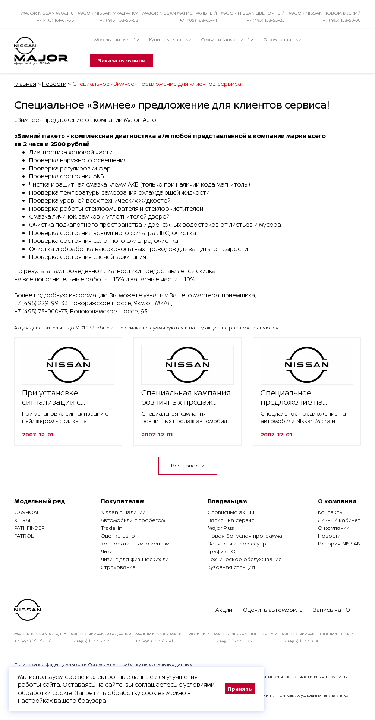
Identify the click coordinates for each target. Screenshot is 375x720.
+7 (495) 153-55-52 (119, 20)
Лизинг (109, 551)
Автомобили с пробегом (133, 519)
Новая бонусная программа (245, 535)
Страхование (118, 566)
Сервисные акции (231, 512)
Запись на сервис (231, 519)
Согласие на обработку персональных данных (140, 664)
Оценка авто (118, 535)
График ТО (222, 551)
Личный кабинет (339, 519)
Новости (54, 84)
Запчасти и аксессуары (239, 543)
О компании (282, 40)
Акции (223, 610)
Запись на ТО (331, 610)
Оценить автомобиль (272, 610)
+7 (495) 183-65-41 (198, 20)
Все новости (187, 465)
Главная (25, 84)
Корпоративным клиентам (135, 543)
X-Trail (23, 519)
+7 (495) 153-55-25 (266, 20)
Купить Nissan (170, 40)
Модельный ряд (116, 40)
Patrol (24, 535)
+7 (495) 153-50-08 (342, 20)
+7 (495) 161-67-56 (55, 20)
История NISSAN (339, 543)
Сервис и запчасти (227, 40)
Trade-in (111, 527)
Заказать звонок (121, 60)
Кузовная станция (231, 566)
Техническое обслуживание (245, 559)
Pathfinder (29, 527)
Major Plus (221, 527)
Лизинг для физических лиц (136, 559)
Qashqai (26, 512)
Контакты (330, 512)
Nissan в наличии (123, 512)
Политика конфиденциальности (50, 664)
